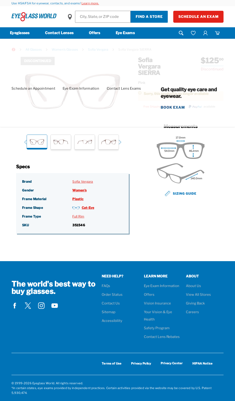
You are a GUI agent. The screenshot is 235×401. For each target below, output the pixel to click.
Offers (94, 33)
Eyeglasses (20, 33)
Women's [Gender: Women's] (79, 190)
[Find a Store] (103, 17)
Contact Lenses (59, 33)
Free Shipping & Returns (159, 106)
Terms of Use (111, 363)
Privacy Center (172, 364)
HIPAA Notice (202, 363)
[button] (25, 142)
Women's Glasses (65, 49)
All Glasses (33, 49)
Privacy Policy (141, 363)
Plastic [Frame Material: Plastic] (78, 199)
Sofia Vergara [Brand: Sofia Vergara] (82, 181)
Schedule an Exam (198, 17)
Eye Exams (125, 33)
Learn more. (90, 3)
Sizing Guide (180, 193)
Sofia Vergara (98, 49)
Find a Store (149, 17)
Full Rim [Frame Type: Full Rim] (78, 216)
